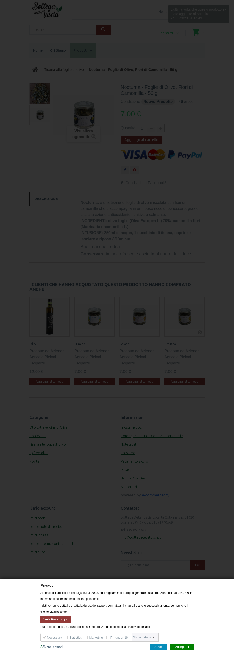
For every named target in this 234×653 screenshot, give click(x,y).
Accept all (182, 647)
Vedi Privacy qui (55, 619)
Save (158, 647)
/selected (51, 647)
